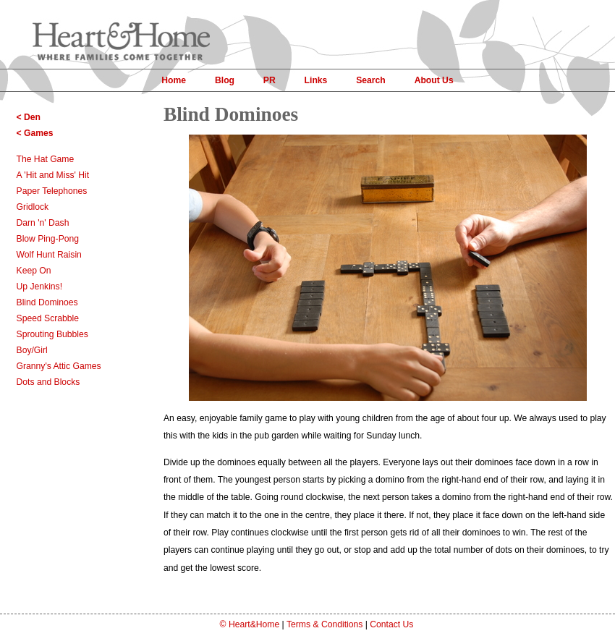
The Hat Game (46, 159)
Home (173, 80)
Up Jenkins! (40, 286)
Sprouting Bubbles (52, 334)
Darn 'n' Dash (43, 223)
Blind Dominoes (47, 302)
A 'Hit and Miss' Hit (53, 175)
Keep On (34, 271)
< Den (29, 117)
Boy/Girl (32, 350)
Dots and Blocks (48, 382)
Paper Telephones (52, 191)
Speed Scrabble (48, 318)
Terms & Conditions (324, 624)
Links (316, 80)
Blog (224, 80)
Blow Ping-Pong (48, 239)
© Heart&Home (250, 624)
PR (269, 80)
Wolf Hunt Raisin (49, 255)
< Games (35, 133)
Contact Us (391, 624)
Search (371, 80)
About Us (434, 80)
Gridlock (33, 207)
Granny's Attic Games (59, 366)
